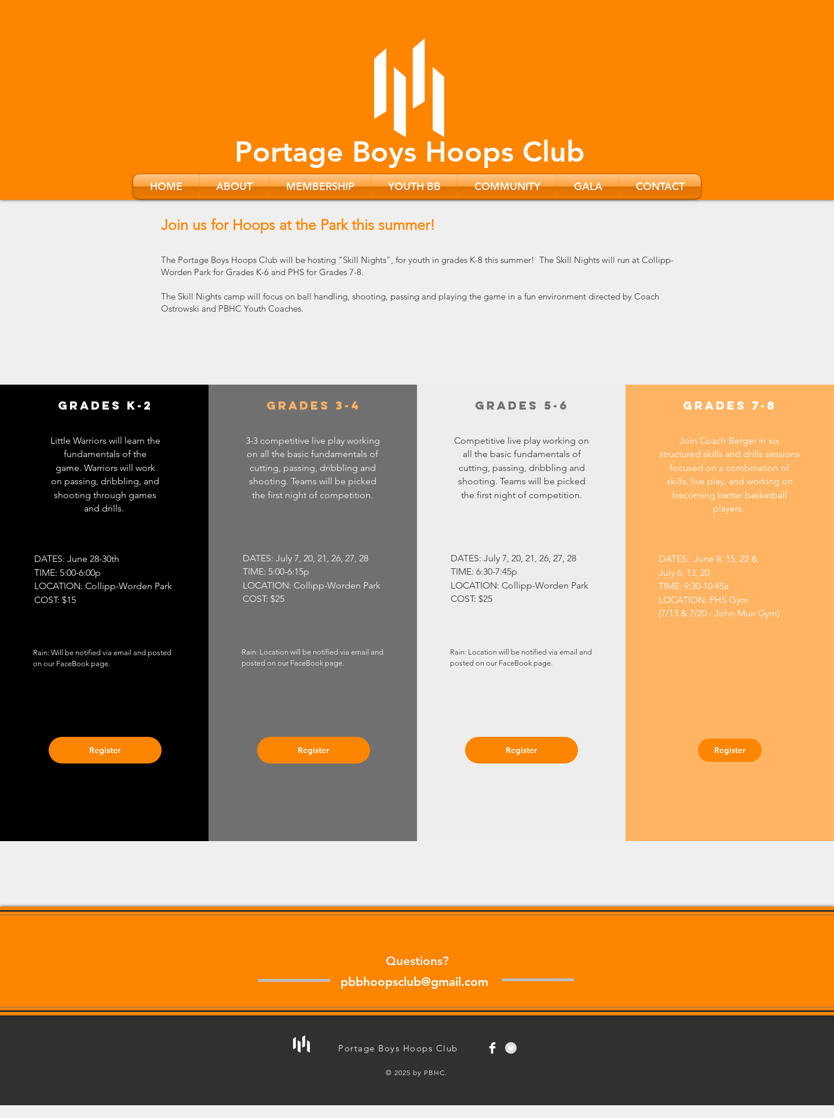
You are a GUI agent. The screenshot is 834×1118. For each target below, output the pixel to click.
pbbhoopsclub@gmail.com (414, 981)
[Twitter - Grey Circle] (511, 1048)
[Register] (105, 750)
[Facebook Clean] (492, 1048)
